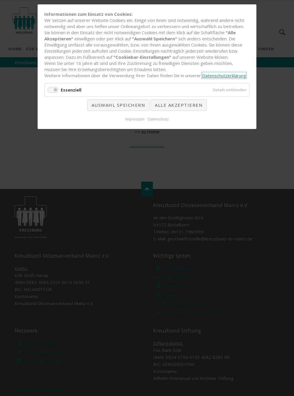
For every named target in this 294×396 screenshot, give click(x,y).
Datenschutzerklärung (224, 75)
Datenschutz (158, 119)
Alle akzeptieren (178, 105)
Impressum (134, 119)
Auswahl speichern (118, 105)
